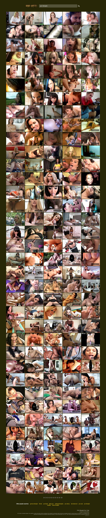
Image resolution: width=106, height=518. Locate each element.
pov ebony (67, 503)
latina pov (51, 503)
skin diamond (74, 503)
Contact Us (87, 515)
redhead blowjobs (59, 503)
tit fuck (40, 503)
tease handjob (55, 505)
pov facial (45, 503)
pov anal (81, 503)
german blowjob (34, 503)
